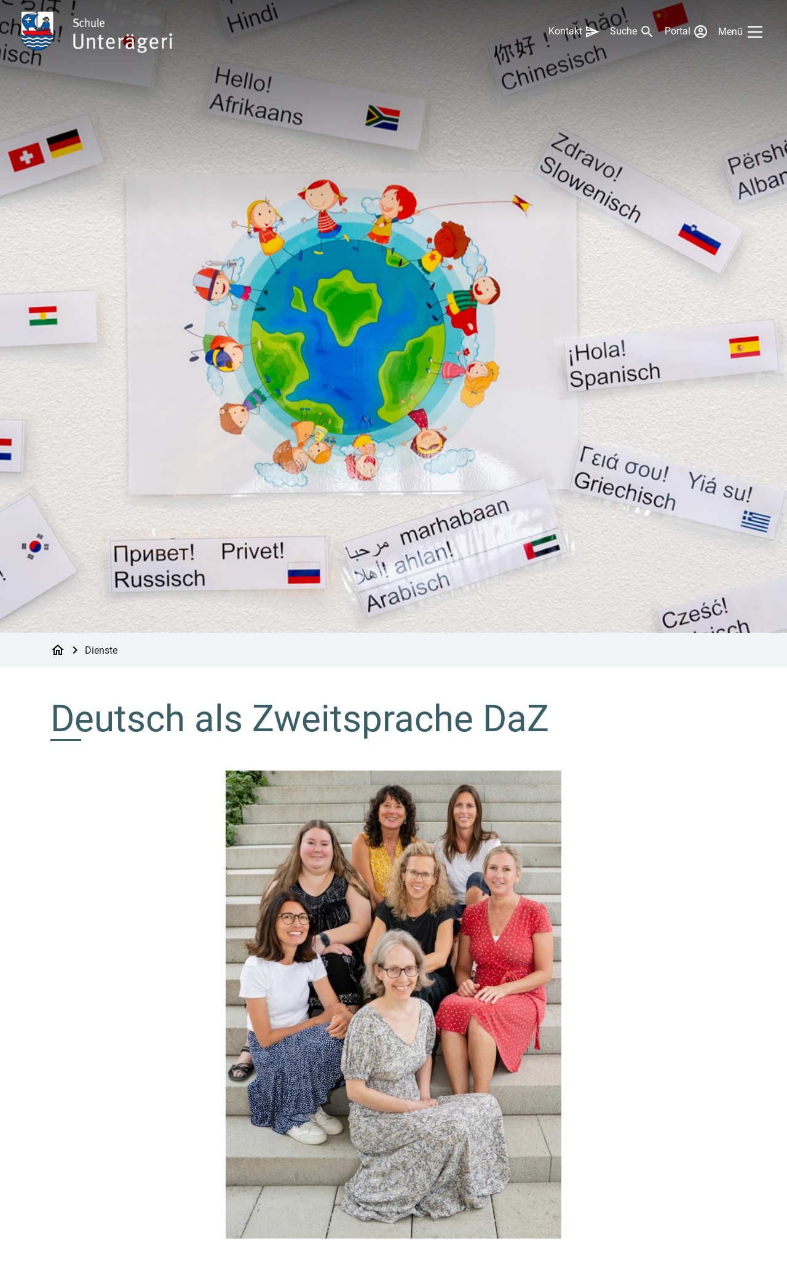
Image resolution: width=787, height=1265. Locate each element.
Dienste (101, 650)
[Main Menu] (742, 32)
